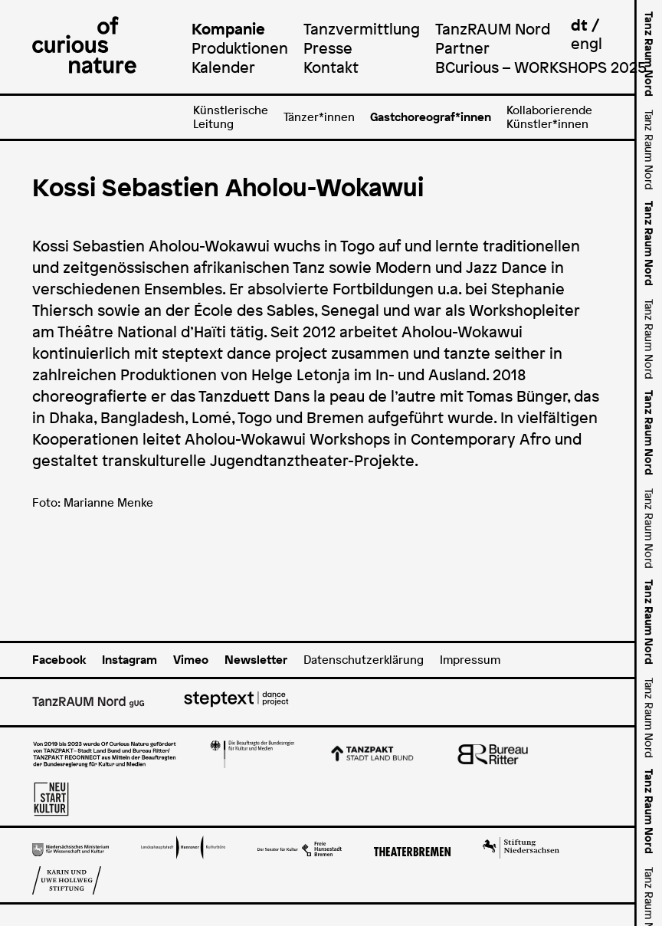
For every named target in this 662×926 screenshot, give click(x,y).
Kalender (223, 67)
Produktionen (240, 48)
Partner (462, 48)
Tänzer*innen (319, 117)
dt (579, 25)
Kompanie (228, 28)
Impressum (470, 660)
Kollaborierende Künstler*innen (549, 117)
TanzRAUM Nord (492, 28)
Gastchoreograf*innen (430, 117)
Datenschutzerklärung (363, 660)
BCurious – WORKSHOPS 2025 (541, 67)
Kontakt (331, 67)
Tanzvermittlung (361, 28)
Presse (327, 48)
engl (586, 43)
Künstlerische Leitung (230, 117)
